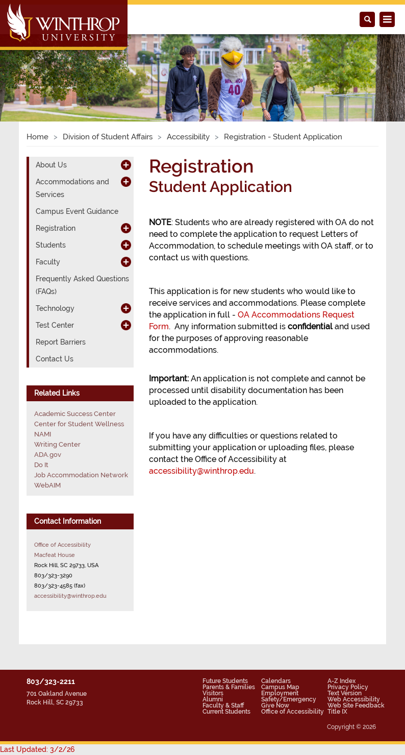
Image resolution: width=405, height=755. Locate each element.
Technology (55, 308)
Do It (41, 465)
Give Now (275, 705)
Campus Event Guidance (77, 211)
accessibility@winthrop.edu (201, 471)
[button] (30, 67)
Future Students (225, 681)
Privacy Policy (347, 687)
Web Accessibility (353, 699)
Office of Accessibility (62, 544)
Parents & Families (228, 687)
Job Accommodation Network (81, 475)
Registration (55, 228)
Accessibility (188, 136)
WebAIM (47, 485)
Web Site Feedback (356, 705)
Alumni (212, 699)
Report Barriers (61, 342)
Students (51, 245)
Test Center (55, 325)
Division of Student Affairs (108, 136)
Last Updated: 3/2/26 (37, 749)
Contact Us (54, 359)
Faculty (48, 262)
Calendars (276, 681)
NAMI (42, 434)
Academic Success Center (75, 414)
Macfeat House (54, 554)
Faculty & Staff (223, 705)
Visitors (212, 693)
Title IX (337, 711)
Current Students (226, 711)
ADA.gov (47, 454)
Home (37, 136)
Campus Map (280, 687)
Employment (279, 693)
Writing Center (57, 444)
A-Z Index (341, 681)
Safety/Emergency (288, 699)
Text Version (344, 693)
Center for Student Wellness (79, 424)
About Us (51, 165)
